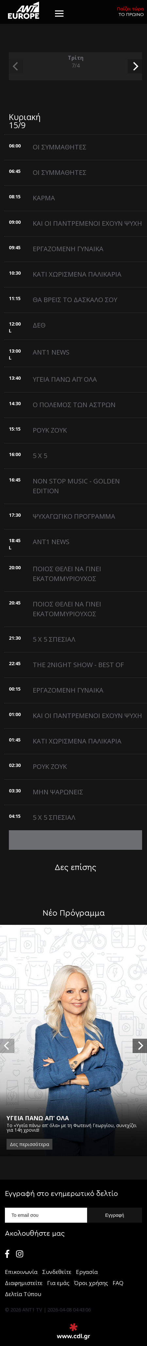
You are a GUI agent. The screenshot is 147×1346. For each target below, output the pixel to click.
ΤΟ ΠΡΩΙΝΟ (130, 11)
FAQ (118, 1283)
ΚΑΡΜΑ (44, 197)
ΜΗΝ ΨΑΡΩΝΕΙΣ (58, 792)
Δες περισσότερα (29, 1144)
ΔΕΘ (39, 325)
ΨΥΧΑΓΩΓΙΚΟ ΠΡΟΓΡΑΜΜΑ (74, 516)
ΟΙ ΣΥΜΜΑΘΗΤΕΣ (59, 147)
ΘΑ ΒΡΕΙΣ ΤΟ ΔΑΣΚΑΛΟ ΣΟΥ (75, 299)
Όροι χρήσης (91, 1283)
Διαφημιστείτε (24, 1283)
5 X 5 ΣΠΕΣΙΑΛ (54, 639)
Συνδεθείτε (56, 1272)
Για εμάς (58, 1283)
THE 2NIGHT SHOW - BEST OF (78, 664)
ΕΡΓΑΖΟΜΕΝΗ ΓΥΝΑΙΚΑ (68, 248)
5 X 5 (40, 455)
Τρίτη (75, 61)
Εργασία (87, 1272)
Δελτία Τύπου (23, 1294)
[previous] (16, 66)
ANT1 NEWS (51, 352)
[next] (135, 66)
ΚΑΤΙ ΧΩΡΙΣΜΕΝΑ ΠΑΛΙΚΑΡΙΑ (77, 274)
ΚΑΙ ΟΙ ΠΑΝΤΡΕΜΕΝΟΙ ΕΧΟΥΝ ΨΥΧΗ (87, 223)
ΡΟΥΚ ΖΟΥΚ (50, 430)
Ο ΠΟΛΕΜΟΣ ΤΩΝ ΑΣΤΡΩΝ (74, 404)
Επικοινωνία (21, 1272)
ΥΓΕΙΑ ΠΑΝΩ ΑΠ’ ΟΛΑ (65, 379)
